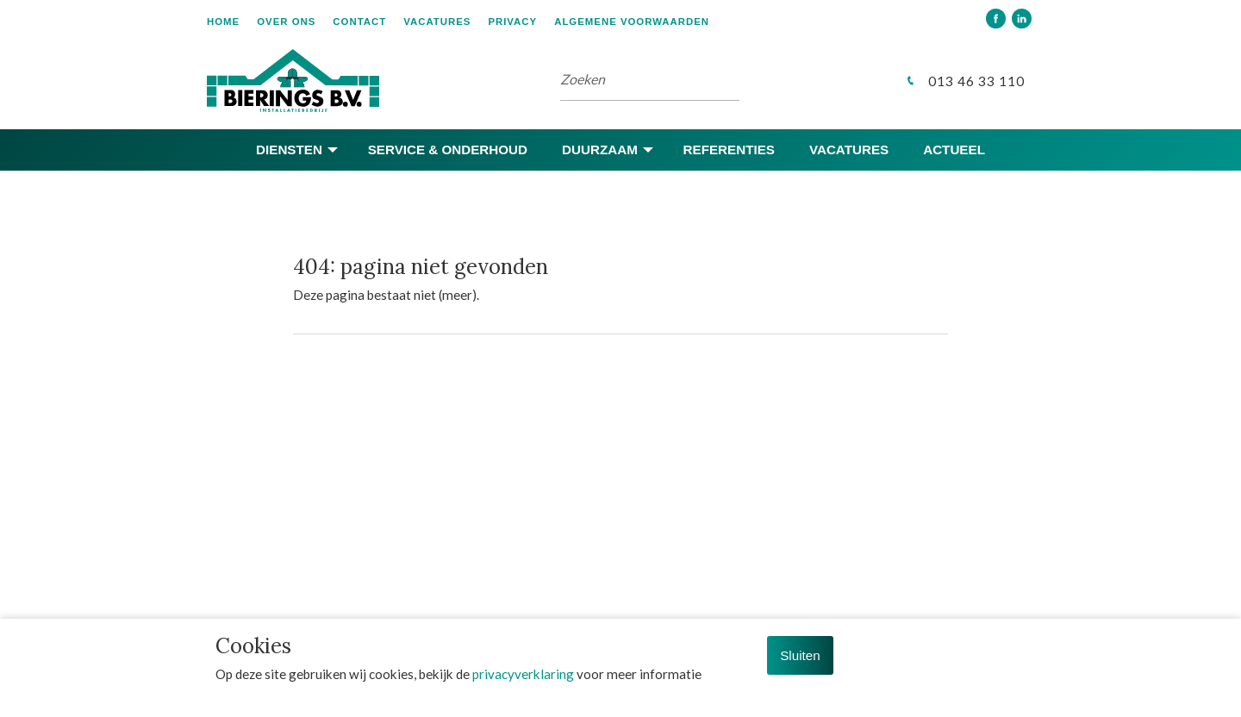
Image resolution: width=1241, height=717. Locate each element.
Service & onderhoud (447, 149)
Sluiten (800, 655)
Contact (359, 21)
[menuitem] (232, 20)
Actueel (954, 149)
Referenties (729, 149)
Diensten (289, 149)
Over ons (286, 21)
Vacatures (437, 21)
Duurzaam (600, 149)
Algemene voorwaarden (631, 21)
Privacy (512, 21)
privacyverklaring (523, 674)
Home (223, 21)
